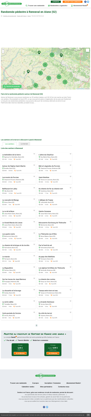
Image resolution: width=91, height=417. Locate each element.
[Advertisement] (45, 32)
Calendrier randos (28, 387)
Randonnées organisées (58, 5)
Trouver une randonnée (36, 5)
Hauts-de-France (22, 16)
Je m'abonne (20, 353)
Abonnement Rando (80, 5)
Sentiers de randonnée (9, 16)
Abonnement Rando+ (73, 383)
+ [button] (3, 50)
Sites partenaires (46, 387)
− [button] (3, 52)
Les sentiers (9, 144)
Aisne (29, 16)
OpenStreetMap (80, 88)
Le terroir (24, 144)
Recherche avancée (13, 86)
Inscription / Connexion (53, 383)
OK (88, 415)
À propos (56, 1)
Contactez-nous (63, 387)
